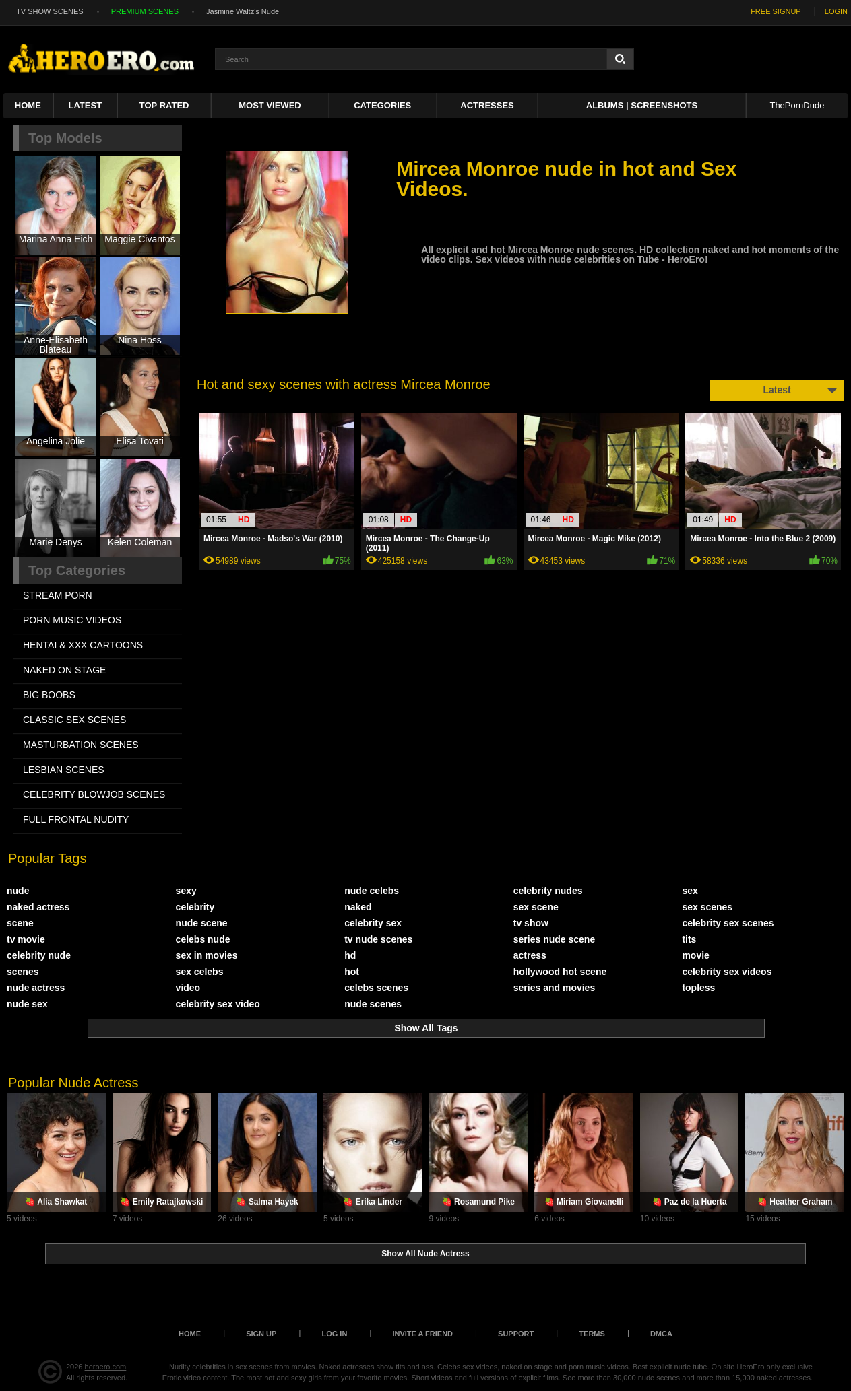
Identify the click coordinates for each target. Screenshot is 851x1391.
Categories (382, 105)
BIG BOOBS (49, 694)
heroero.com (106, 1367)
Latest (85, 105)
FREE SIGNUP (776, 11)
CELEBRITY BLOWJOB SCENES (94, 794)
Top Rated (164, 105)
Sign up (261, 1334)
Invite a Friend (422, 1334)
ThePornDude (796, 105)
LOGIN (836, 11)
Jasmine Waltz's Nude (242, 11)
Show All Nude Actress (425, 1253)
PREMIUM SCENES (145, 11)
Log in (334, 1334)
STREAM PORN (57, 595)
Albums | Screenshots (641, 105)
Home (28, 105)
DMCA (661, 1334)
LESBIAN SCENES (63, 769)
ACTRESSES (486, 105)
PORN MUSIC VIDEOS (72, 620)
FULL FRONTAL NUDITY (76, 819)
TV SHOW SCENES (50, 11)
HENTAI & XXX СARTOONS (83, 645)
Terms (592, 1334)
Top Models (65, 138)
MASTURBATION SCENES (81, 744)
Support (516, 1334)
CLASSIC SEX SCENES (74, 719)
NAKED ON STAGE (64, 670)
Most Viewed (270, 105)
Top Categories (76, 570)
